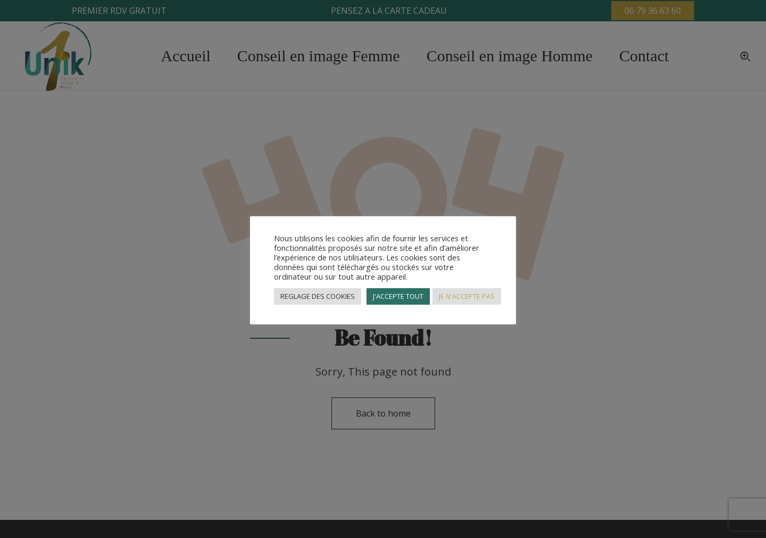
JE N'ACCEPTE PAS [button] (467, 296)
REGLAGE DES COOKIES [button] (317, 296)
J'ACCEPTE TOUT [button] (398, 296)
